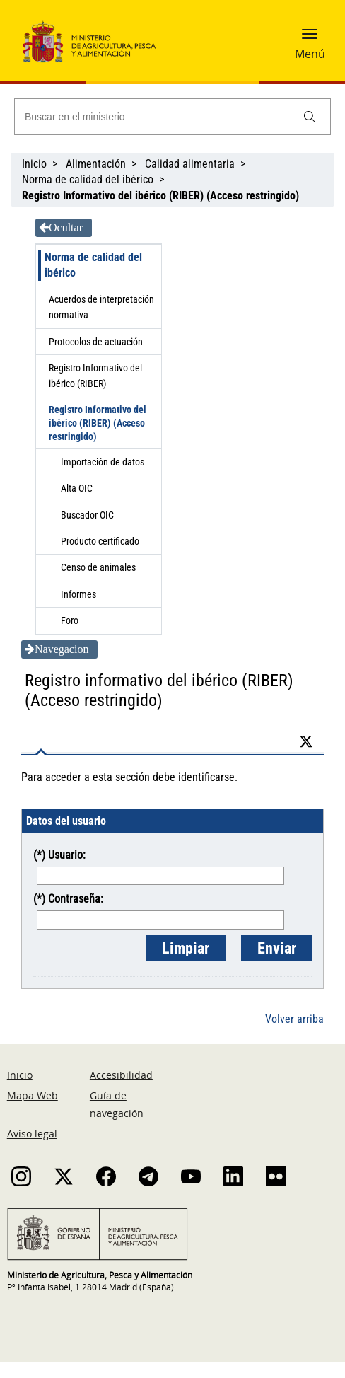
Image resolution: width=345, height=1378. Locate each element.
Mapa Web (32, 1095)
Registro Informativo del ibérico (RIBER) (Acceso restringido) (97, 423)
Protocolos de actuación (96, 341)
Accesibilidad (121, 1075)
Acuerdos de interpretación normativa (101, 307)
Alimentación (96, 163)
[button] (309, 33)
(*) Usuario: (59, 855)
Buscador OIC (87, 515)
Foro (69, 620)
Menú (310, 54)
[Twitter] (309, 742)
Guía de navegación (117, 1104)
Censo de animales (98, 567)
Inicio (34, 163)
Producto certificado (100, 541)
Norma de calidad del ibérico (87, 179)
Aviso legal (32, 1133)
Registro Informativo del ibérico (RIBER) (95, 375)
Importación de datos (102, 462)
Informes (78, 594)
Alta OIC (77, 488)
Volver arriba (294, 1019)
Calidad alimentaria (190, 163)
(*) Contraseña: (68, 898)
